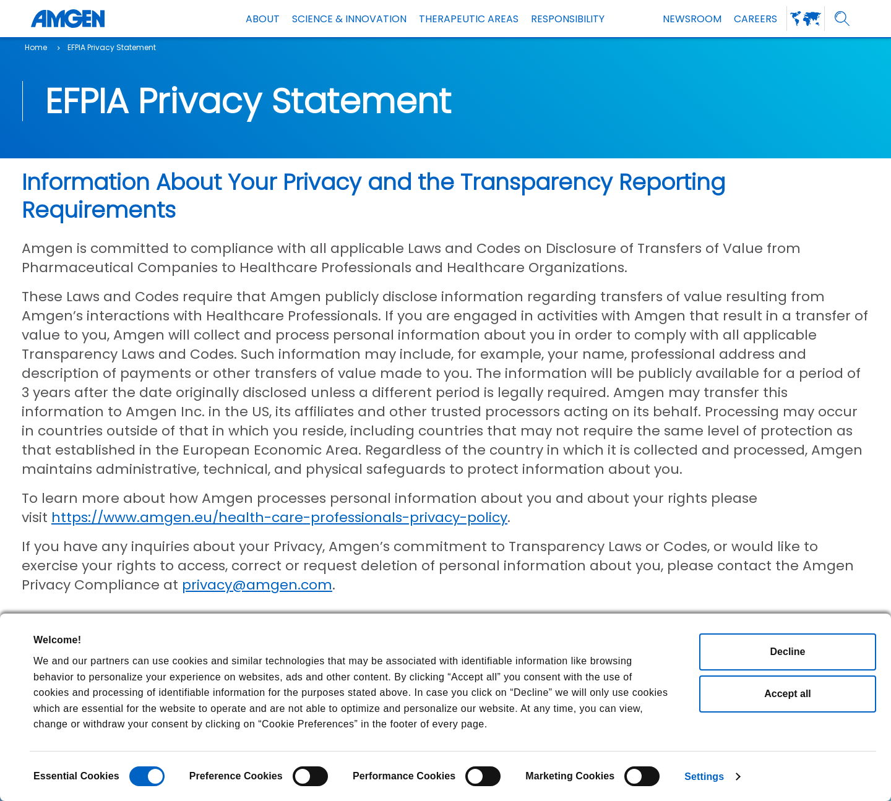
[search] (842, 18)
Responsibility (568, 19)
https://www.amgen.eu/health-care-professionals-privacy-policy (279, 517)
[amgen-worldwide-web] (805, 18)
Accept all (787, 693)
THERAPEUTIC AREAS (469, 19)
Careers (755, 19)
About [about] (263, 19)
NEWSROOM (692, 19)
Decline (788, 651)
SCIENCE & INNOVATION (349, 19)
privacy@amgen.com (257, 584)
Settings (704, 776)
